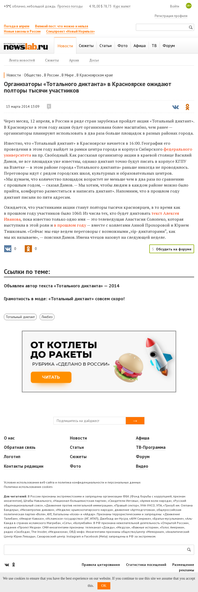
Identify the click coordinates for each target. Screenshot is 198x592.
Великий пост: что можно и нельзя (61, 26)
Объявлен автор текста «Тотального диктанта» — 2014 (61, 286)
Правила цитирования (101, 564)
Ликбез (47, 316)
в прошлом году (70, 225)
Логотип (12, 456)
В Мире (68, 75)
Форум (143, 456)
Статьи (77, 447)
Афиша (142, 438)
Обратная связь (20, 447)
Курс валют (121, 6)
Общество (32, 75)
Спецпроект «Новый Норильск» (70, 31)
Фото (75, 466)
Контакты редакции (23, 466)
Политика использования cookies (28, 487)
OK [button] (103, 586)
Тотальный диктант (20, 316)
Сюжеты (78, 456)
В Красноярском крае (95, 75)
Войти (174, 6)
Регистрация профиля (171, 16)
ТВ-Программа (151, 447)
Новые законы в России (22, 31)
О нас (9, 438)
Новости (14, 75)
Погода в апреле (16, 26)
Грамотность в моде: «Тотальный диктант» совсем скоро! (64, 299)
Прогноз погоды (70, 6)
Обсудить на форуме (174, 249)
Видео (142, 466)
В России (51, 75)
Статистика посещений (146, 564)
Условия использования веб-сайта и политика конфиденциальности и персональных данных (72, 482)
